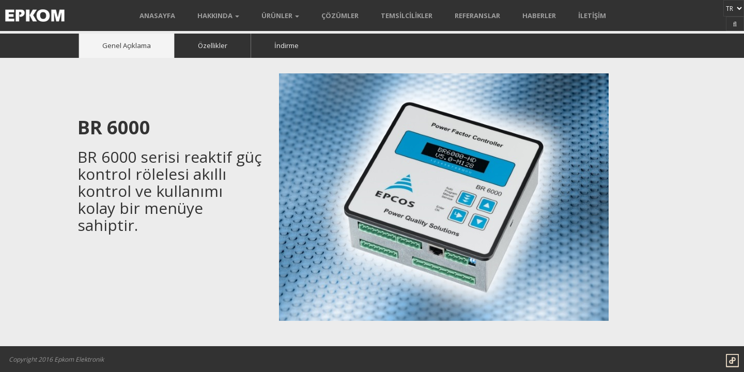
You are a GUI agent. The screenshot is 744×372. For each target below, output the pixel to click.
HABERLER (539, 15)
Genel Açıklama (126, 45)
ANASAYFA (157, 15)
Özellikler (212, 45)
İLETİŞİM (592, 15)
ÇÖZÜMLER (340, 15)
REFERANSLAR (477, 15)
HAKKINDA (218, 15)
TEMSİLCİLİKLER (406, 15)
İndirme (286, 45)
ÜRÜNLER (280, 15)
